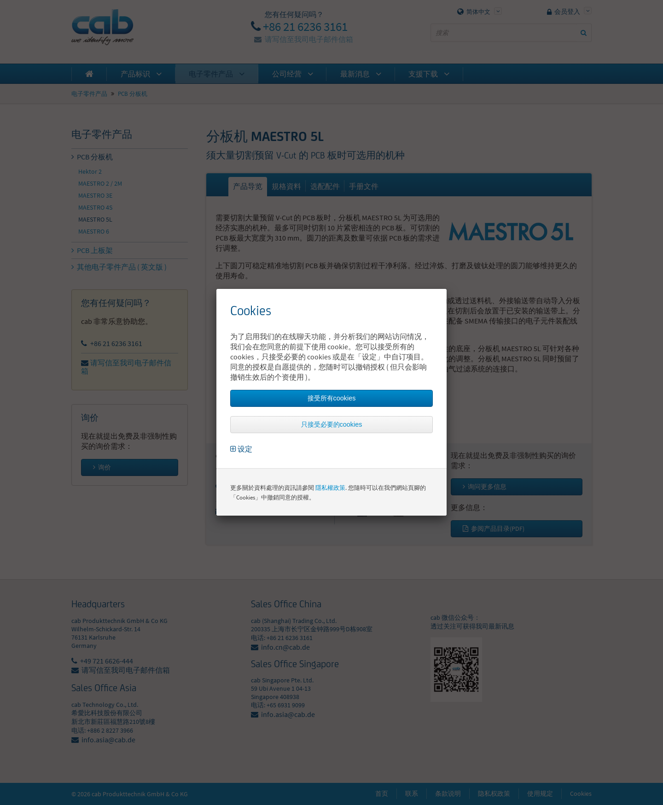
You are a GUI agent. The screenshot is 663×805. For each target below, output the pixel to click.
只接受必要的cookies (331, 424)
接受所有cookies (332, 398)
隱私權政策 (330, 488)
